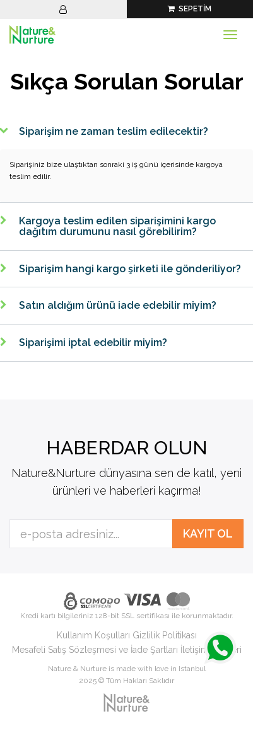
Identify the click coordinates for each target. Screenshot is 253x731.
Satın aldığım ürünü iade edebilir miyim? (117, 305)
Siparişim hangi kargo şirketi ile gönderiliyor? (130, 269)
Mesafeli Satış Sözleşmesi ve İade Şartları (95, 650)
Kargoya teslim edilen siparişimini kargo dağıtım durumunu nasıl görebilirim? (117, 226)
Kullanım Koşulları (93, 635)
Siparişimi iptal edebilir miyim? (93, 342)
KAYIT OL (208, 533)
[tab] (126, 131)
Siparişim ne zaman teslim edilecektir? (113, 131)
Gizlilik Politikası (164, 635)
